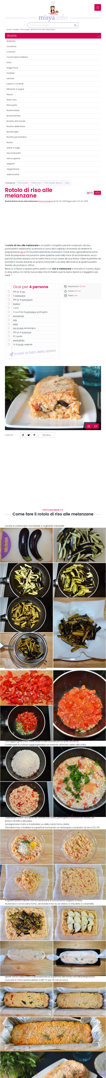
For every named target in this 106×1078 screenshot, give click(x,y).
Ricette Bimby (14, 115)
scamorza (26, 332)
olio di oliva (18, 328)
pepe (15, 324)
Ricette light (13, 132)
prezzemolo (18, 316)
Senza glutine (13, 158)
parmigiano (31, 312)
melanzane (20, 296)
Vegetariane (13, 169)
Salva (47, 435)
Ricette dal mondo (16, 121)
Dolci (9, 62)
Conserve (11, 46)
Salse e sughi (13, 148)
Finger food (12, 68)
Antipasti (11, 41)
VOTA (97, 193)
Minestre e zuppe (15, 89)
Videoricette (13, 174)
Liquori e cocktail (15, 83)
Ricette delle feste (16, 126)
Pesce (10, 94)
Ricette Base (13, 110)
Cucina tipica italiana (17, 57)
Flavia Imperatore (45, 201)
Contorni (11, 52)
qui (21, 252)
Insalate (11, 73)
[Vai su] (102, 1073)
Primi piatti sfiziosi (53, 183)
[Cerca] (50, 25)
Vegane (11, 163)
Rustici (10, 142)
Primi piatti (24, 30)
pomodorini (27, 300)
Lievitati (10, 78)
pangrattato (18, 340)
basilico (16, 304)
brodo (21, 344)
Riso (68, 183)
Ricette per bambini (17, 137)
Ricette (16, 30)
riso (23, 292)
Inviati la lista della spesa (32, 352)
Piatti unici (12, 99)
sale (15, 320)
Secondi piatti (14, 153)
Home (9, 30)
